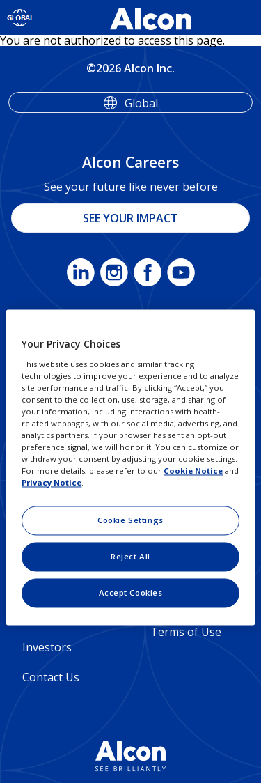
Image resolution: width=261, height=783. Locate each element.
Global (141, 103)
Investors (47, 647)
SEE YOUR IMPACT (130, 218)
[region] (130, 467)
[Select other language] (20, 17)
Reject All (130, 557)
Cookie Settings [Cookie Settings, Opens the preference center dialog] (130, 520)
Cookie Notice (193, 471)
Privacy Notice (51, 483)
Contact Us (50, 677)
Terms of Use (185, 631)
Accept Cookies (131, 593)
